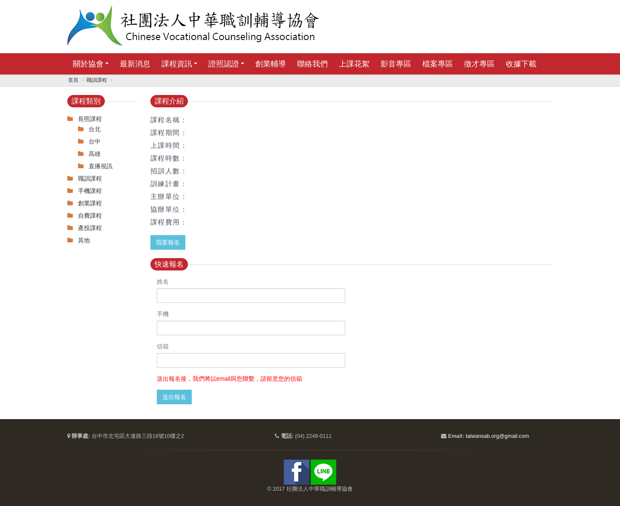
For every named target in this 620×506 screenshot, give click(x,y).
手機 (163, 313)
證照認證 (223, 64)
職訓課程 (97, 80)
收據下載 (521, 64)
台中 (95, 141)
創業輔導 (270, 64)
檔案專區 (437, 64)
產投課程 (90, 227)
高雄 (95, 153)
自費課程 (90, 215)
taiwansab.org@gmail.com (497, 436)
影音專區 (396, 64)
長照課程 (90, 118)
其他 (84, 240)
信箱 (163, 346)
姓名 (163, 281)
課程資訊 (176, 64)
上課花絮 (354, 64)
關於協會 (88, 64)
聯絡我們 (312, 64)
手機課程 (90, 190)
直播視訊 (100, 166)
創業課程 (90, 203)
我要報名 (168, 242)
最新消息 (135, 64)
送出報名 (174, 397)
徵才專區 (479, 64)
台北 (95, 129)
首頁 (73, 80)
